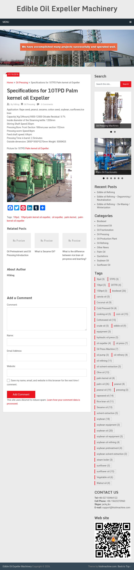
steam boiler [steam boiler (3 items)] (104, 459)
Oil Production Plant (107, 238)
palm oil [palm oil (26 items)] (103, 384)
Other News (103, 247)
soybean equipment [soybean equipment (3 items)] (108, 425)
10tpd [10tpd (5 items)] (101, 285)
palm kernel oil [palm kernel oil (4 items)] (106, 378)
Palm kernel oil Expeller (37, 148)
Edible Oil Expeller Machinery (67, 8)
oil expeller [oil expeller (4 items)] (104, 343)
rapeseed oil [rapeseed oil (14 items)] (105, 395)
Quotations (102, 256)
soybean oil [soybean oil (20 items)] (105, 430)
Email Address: (14, 351)
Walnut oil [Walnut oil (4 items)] (103, 483)
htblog (16, 104)
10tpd (16, 217)
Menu (6, 22)
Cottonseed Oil (104, 225)
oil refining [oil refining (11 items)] (104, 360)
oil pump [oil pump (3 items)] (103, 355)
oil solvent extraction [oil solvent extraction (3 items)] (109, 366)
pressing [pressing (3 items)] (122, 390)
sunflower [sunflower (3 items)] (103, 465)
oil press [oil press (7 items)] (122, 343)
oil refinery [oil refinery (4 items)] (121, 355)
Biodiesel (101, 221)
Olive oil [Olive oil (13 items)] (103, 372)
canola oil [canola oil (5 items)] (103, 296)
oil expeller (57, 217)
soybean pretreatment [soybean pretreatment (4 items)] (109, 448)
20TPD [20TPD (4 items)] (116, 285)
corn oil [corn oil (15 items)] (122, 314)
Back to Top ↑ (124, 566)
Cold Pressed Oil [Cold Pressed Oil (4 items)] (107, 308)
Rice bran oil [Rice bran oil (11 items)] (105, 401)
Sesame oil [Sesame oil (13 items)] (104, 407)
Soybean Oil (103, 260)
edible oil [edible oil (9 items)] (120, 325)
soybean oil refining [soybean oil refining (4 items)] (108, 442)
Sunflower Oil (103, 265)
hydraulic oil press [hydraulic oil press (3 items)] (107, 337)
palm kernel (70, 217)
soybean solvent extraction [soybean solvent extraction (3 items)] (112, 454)
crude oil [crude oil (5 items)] (103, 325)
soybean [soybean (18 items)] (103, 419)
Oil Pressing (22, 82)
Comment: (12, 304)
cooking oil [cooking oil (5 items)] (104, 314)
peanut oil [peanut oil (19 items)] (104, 390)
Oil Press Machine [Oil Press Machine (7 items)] (107, 349)
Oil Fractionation (105, 230)
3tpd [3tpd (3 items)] (101, 279)
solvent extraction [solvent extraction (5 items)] (107, 413)
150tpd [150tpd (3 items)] (102, 291)
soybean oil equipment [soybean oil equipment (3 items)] (110, 436)
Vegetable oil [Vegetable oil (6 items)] (105, 477)
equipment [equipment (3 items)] (104, 331)
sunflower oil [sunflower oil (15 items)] (105, 471)
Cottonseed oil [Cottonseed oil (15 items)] (106, 320)
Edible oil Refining (106, 192)
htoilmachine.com (108, 566)
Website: (11, 366)
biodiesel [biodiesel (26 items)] (119, 291)
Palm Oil (101, 252)
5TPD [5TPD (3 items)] (114, 279)
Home (10, 82)
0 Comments (47, 104)
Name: (10, 335)
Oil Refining (102, 243)
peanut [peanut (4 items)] (119, 384)
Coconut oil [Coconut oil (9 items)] (104, 302)
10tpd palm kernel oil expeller (35, 217)
